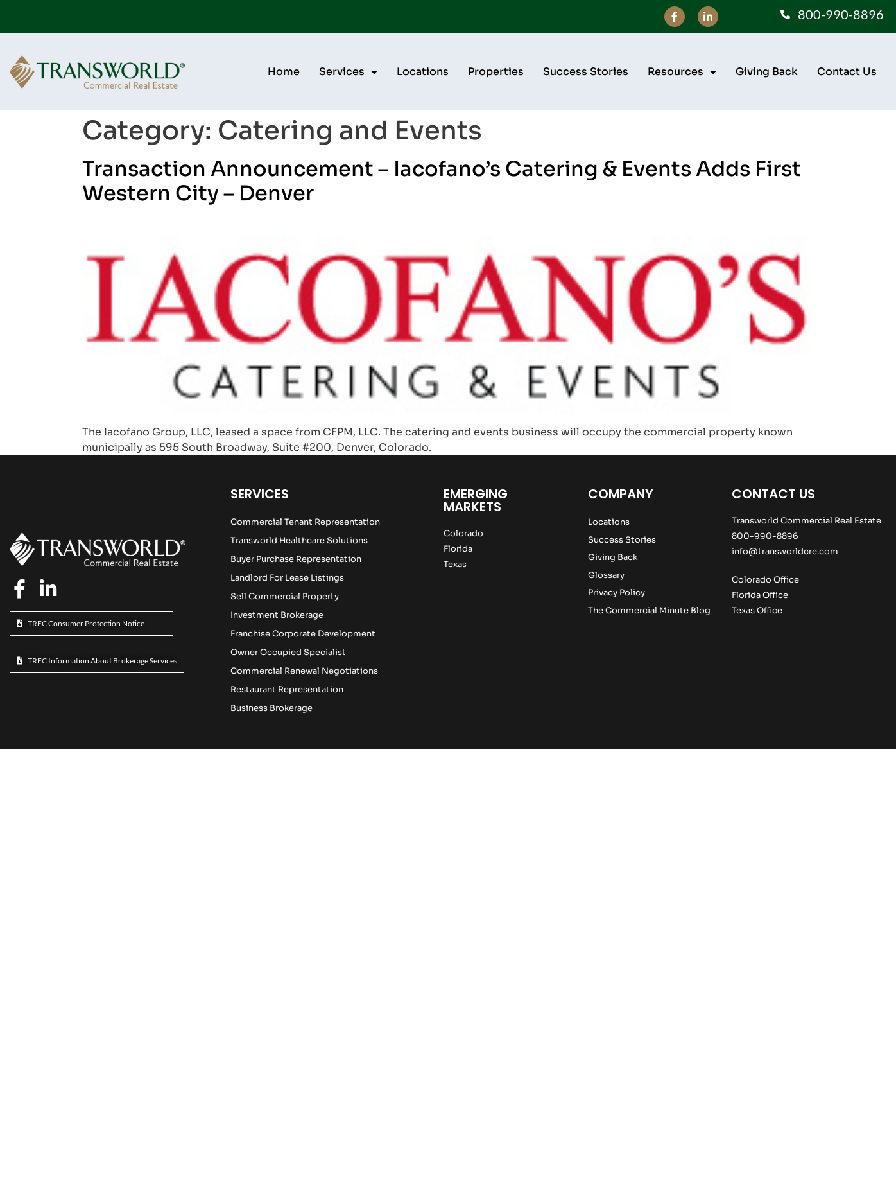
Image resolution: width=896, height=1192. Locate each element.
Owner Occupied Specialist (288, 652)
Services (348, 71)
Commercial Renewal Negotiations (304, 670)
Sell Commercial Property (284, 596)
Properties (496, 71)
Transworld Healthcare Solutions (299, 540)
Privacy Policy (616, 592)
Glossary (606, 575)
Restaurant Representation (286, 689)
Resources (682, 71)
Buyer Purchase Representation (295, 559)
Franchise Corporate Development (302, 633)
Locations (423, 71)
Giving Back (767, 71)
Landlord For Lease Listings (287, 577)
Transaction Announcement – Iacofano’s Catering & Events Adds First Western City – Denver (441, 181)
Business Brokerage (271, 708)
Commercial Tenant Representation (305, 521)
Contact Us (847, 71)
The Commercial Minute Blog (649, 610)
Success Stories (585, 71)
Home (284, 71)
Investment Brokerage (276, 614)
